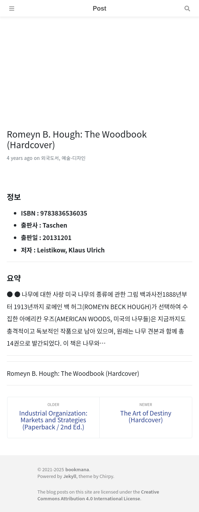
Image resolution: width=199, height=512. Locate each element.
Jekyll (69, 476)
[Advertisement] (99, 66)
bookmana (77, 469)
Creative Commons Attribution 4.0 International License (98, 495)
